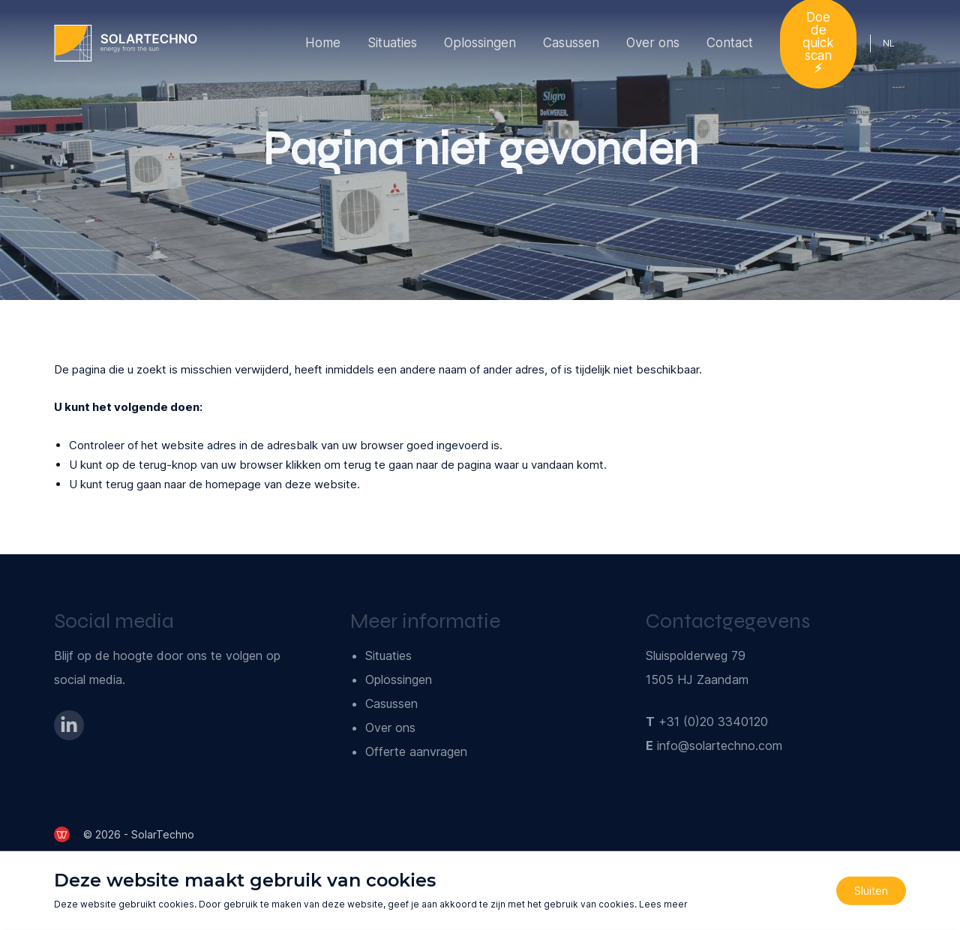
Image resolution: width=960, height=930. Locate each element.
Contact (729, 42)
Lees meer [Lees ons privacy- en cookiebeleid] (663, 904)
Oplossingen (480, 42)
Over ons (653, 42)
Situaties (392, 42)
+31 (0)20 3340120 (713, 721)
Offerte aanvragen (416, 751)
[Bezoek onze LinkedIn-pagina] (69, 725)
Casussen (571, 42)
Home (322, 42)
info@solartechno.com (719, 745)
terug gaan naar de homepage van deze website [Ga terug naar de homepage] (231, 484)
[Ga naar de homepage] (125, 43)
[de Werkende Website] (62, 834)
